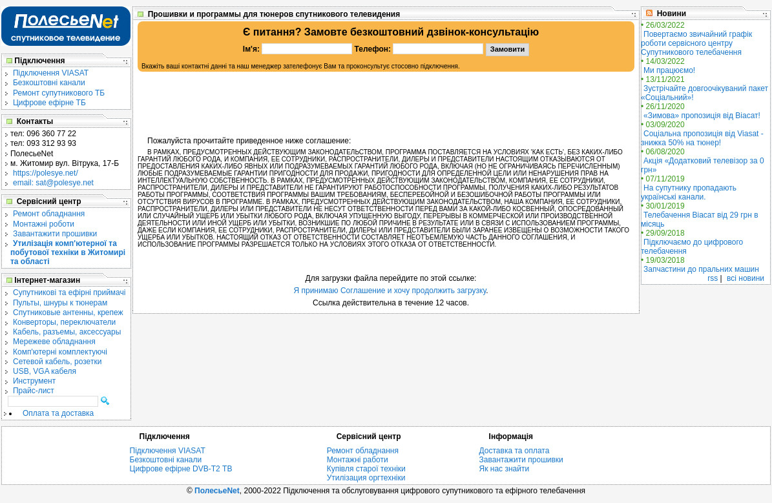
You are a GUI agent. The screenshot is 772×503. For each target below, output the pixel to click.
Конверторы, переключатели (64, 322)
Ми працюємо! (669, 70)
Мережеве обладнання (54, 341)
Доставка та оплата (514, 450)
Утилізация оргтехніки (366, 477)
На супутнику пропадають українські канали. (688, 192)
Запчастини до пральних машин (701, 269)
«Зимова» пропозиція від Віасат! (701, 115)
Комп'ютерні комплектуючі (60, 351)
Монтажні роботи (43, 224)
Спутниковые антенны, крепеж (68, 312)
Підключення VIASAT (51, 72)
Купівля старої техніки (366, 468)
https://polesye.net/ (45, 173)
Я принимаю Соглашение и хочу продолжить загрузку (389, 290)
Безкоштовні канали (49, 82)
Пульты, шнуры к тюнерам (60, 302)
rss (712, 278)
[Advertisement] (386, 104)
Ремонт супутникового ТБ (59, 93)
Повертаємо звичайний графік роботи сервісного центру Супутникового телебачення (696, 43)
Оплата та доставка (58, 413)
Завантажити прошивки (55, 233)
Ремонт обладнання (49, 213)
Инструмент (34, 380)
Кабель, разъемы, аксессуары (67, 331)
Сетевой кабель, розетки (57, 361)
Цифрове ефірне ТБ (49, 102)
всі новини (745, 278)
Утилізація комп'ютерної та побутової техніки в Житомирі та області (67, 252)
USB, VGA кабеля (44, 371)
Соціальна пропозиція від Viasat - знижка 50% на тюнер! (702, 138)
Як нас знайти (504, 468)
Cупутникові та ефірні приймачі (69, 292)
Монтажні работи (357, 459)
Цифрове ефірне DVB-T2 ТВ (181, 468)
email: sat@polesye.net (53, 182)
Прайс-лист (33, 390)
